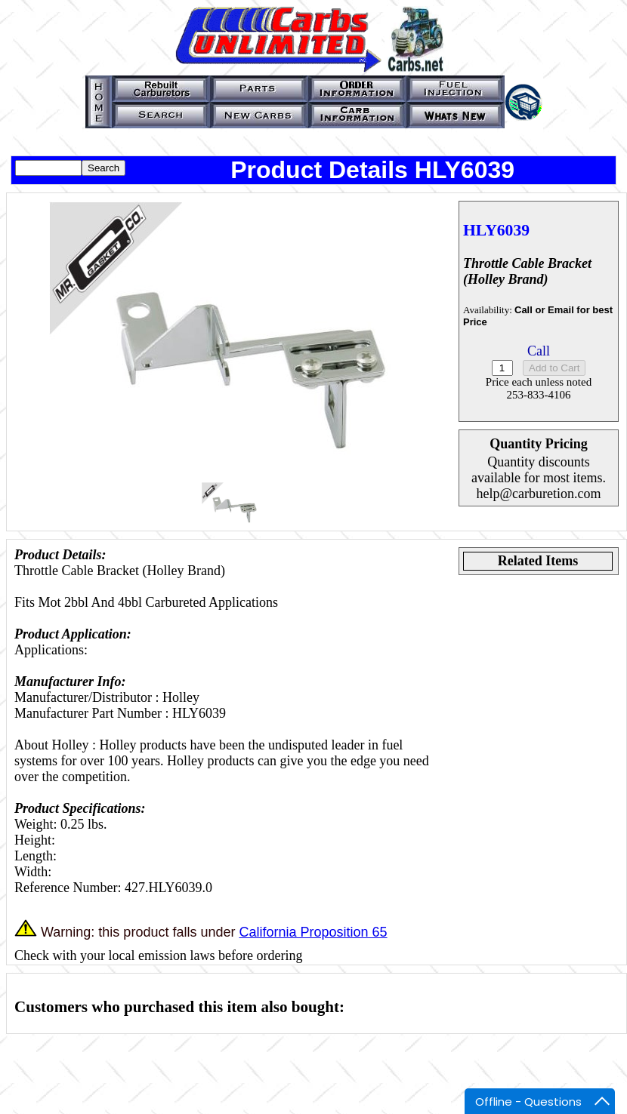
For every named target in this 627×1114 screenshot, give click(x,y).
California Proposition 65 (313, 932)
